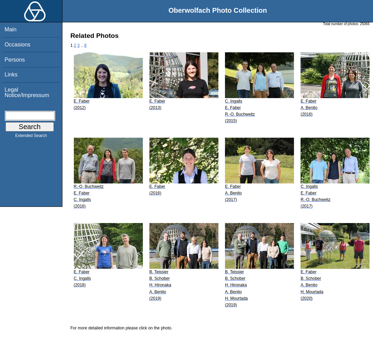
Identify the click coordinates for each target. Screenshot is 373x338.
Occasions (17, 44)
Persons (14, 60)
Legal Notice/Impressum (26, 92)
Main (10, 29)
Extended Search (31, 137)
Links (10, 74)
